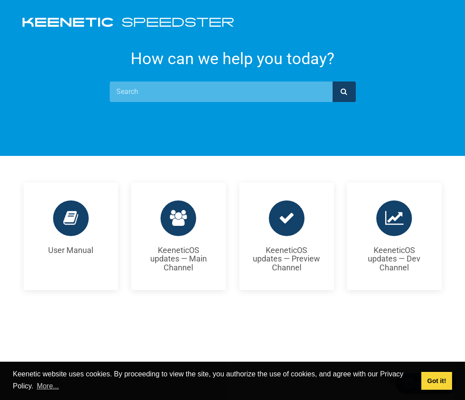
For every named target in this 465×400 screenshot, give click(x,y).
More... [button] (48, 386)
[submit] (344, 92)
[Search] (221, 92)
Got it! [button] (436, 380)
